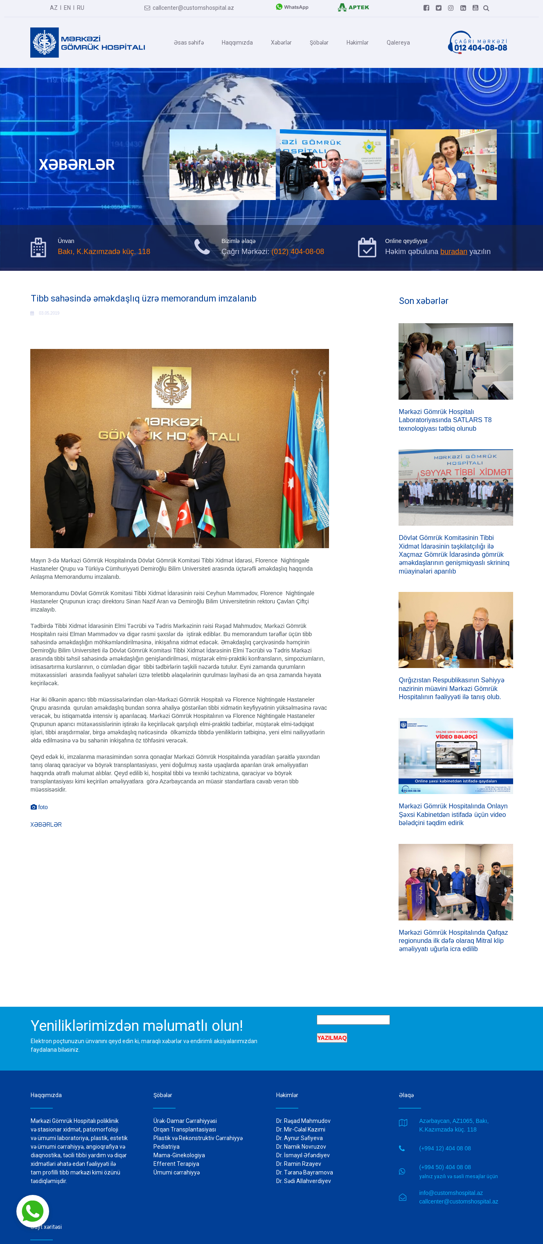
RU (81, 7)
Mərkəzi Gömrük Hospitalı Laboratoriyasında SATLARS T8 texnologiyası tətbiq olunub (445, 420)
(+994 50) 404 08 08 (445, 1159)
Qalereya (398, 42)
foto (39, 810)
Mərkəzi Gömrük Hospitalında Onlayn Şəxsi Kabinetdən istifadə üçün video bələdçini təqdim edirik (453, 809)
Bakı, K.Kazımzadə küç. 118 (104, 251)
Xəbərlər (281, 42)
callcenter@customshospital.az (189, 7)
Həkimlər (358, 42)
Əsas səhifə (189, 42)
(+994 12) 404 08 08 (445, 1140)
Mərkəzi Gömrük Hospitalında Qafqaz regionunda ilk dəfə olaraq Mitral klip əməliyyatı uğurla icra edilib (453, 933)
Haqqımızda (237, 42)
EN (67, 7)
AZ (53, 7)
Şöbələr (319, 42)
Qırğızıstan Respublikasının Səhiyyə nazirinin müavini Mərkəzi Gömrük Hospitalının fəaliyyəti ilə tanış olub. (452, 684)
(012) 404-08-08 (297, 251)
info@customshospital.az (451, 1184)
